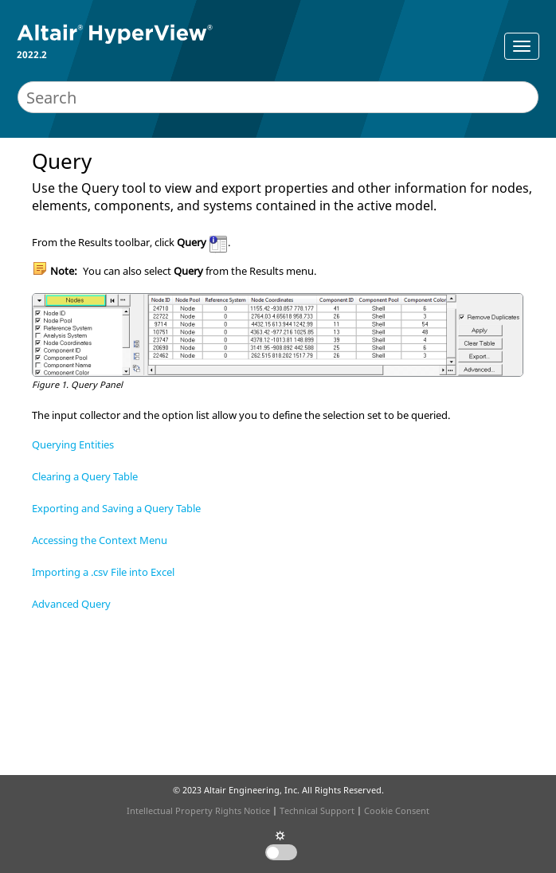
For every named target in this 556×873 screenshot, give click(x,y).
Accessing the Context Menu (99, 540)
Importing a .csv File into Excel (103, 572)
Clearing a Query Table (85, 476)
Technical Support (317, 810)
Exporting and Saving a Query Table (116, 508)
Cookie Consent (396, 810)
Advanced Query (71, 604)
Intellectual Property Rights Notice (198, 810)
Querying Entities (73, 444)
